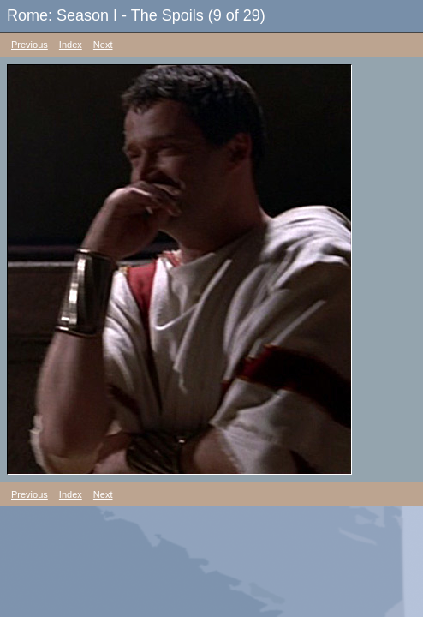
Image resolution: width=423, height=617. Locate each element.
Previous (29, 44)
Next (103, 44)
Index (70, 44)
